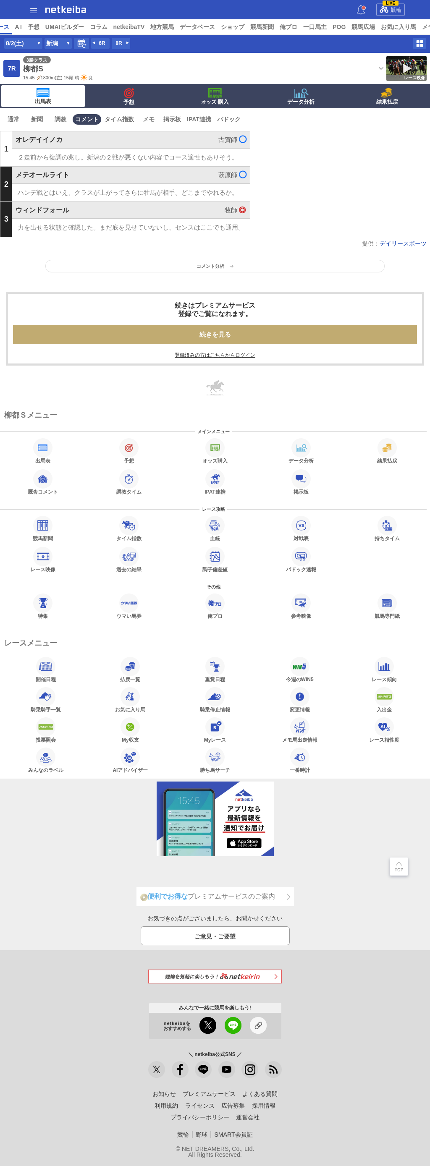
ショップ (297, 27)
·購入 (215, 96)
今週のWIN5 (300, 669)
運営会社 (248, 1117)
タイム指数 (119, 119)
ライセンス (200, 1105)
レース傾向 (384, 669)
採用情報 (263, 1105)
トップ (12, 27)
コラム (163, 27)
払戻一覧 (130, 669)
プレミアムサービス (209, 1093)
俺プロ (353, 27)
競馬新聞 (326, 27)
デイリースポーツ (403, 243)
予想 (98, 27)
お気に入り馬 (130, 699)
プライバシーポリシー (199, 1117)
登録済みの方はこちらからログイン (215, 355)
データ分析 (301, 96)
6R (102, 43)
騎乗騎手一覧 (46, 699)
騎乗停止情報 (215, 699)
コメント (87, 119)
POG (403, 27)
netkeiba (65, 9)
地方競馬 (227, 27)
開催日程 (46, 669)
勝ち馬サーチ (215, 760)
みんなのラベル (45, 760)
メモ (149, 119)
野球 (201, 1134)
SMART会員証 (233, 1134)
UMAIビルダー (129, 27)
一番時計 (300, 760)
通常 (13, 119)
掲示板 (172, 119)
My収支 (130, 729)
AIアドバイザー (130, 760)
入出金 (384, 699)
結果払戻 (387, 96)
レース (64, 27)
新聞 (37, 119)
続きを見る (215, 334)
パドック (229, 119)
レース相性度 (384, 729)
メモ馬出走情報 (299, 729)
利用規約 (166, 1105)
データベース (262, 27)
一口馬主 (379, 27)
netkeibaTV (193, 27)
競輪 (390, 8)
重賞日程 (215, 669)
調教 (60, 119)
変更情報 (300, 699)
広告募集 (233, 1105)
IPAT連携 (199, 119)
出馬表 (43, 96)
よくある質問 (260, 1093)
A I (82, 27)
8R (118, 43)
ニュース (38, 27)
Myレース (215, 729)
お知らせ (164, 1093)
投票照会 (46, 729)
